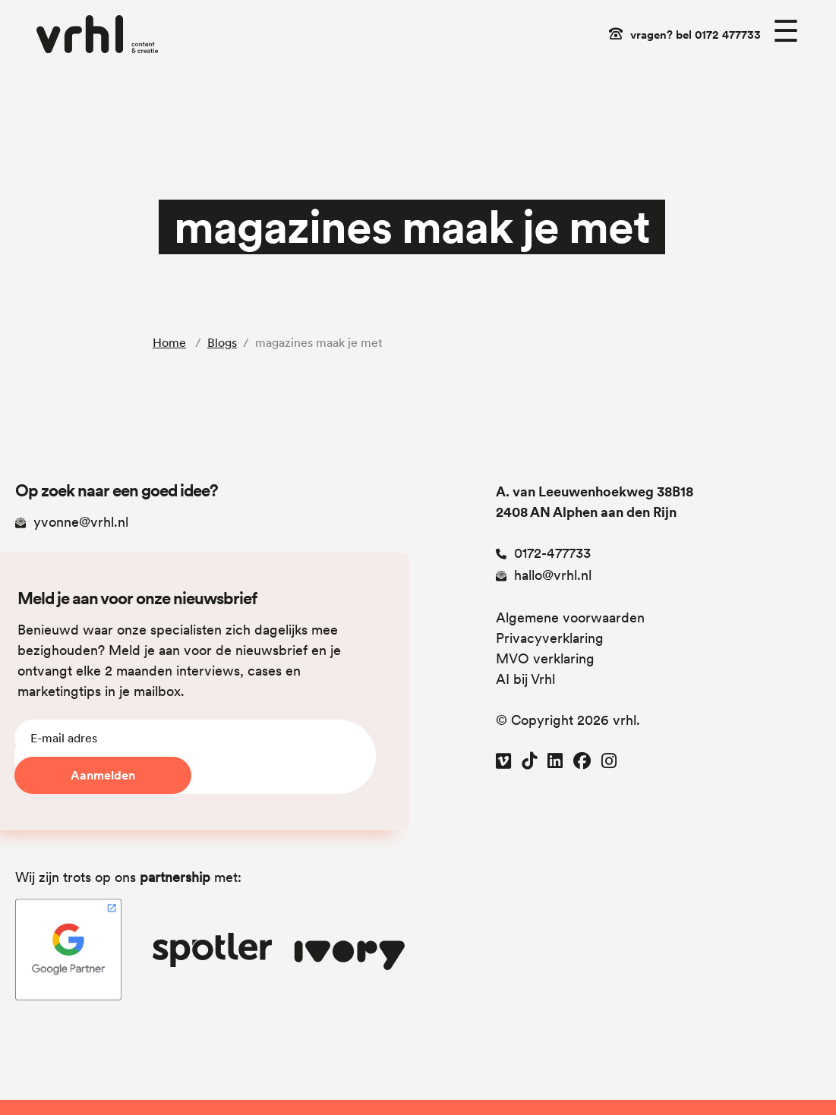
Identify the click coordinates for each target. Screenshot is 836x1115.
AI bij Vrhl (525, 679)
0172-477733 (543, 553)
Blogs (222, 342)
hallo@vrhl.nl (544, 575)
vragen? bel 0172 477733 (695, 35)
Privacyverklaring (550, 638)
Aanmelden (103, 775)
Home (169, 342)
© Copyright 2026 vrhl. (568, 720)
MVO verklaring (545, 658)
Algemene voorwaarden (570, 617)
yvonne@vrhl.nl (71, 522)
